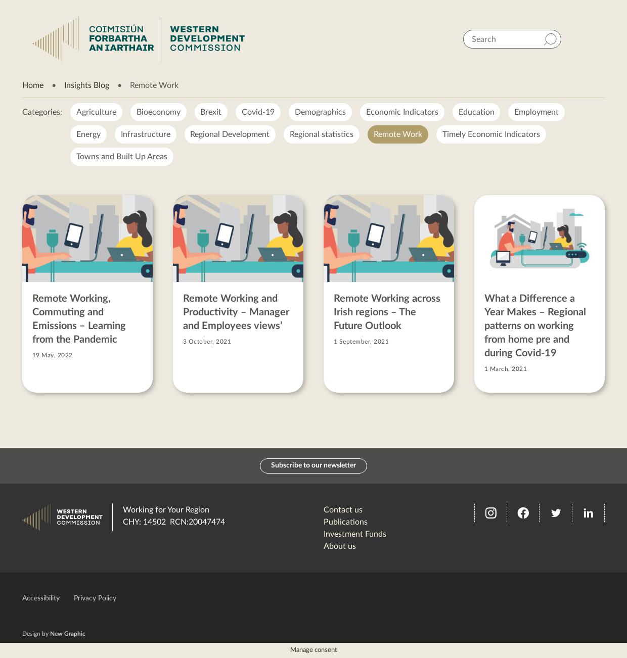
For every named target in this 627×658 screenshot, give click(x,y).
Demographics (320, 112)
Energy (88, 134)
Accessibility (41, 598)
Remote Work (398, 134)
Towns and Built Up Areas (121, 157)
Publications (346, 522)
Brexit (211, 112)
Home (32, 85)
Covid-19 (258, 112)
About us (340, 546)
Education (477, 112)
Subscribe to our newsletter (313, 465)
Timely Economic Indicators (492, 134)
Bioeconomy (159, 112)
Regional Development (230, 134)
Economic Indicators (403, 112)
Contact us (343, 510)
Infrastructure (145, 134)
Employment (537, 112)
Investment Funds (355, 534)
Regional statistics (322, 134)
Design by (53, 634)
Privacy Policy (95, 598)
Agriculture (96, 112)
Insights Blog (86, 85)
